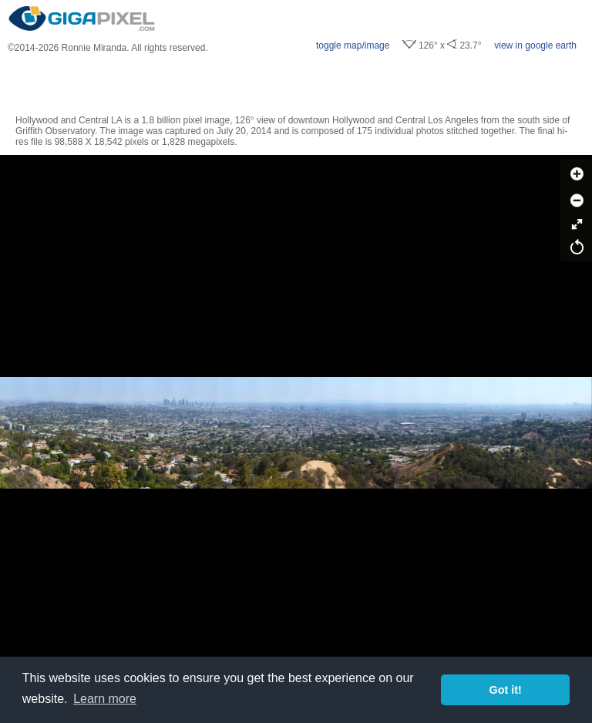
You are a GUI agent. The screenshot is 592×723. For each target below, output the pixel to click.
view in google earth (535, 45)
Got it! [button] (505, 690)
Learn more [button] (104, 698)
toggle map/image (352, 45)
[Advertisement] (296, 84)
